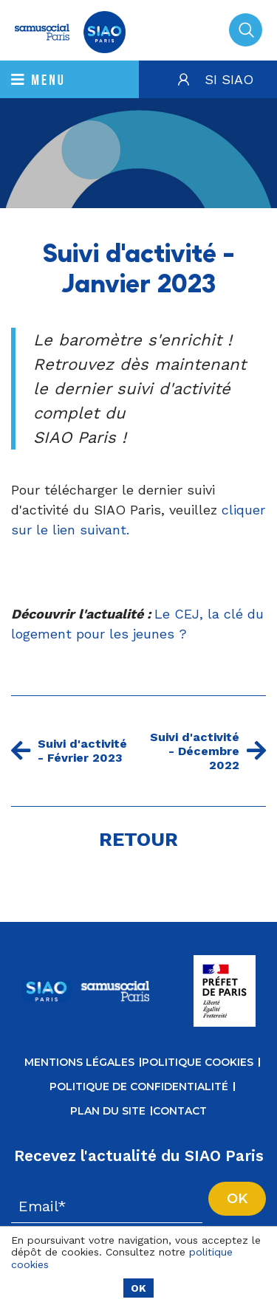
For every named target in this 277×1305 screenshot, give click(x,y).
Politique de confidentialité (138, 1086)
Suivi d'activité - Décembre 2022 (208, 751)
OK (138, 1288)
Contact (180, 1111)
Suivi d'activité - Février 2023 (69, 751)
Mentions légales (79, 1062)
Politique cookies (197, 1062)
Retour (138, 839)
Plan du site (108, 1111)
